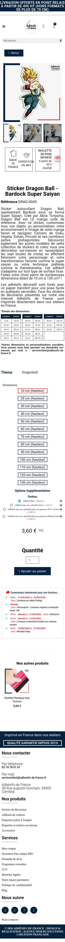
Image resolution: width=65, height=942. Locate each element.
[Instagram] (14, 910)
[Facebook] (5, 910)
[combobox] (28, 40)
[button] (4, 26)
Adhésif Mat (31, 501)
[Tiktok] (33, 910)
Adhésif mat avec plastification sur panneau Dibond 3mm (31, 517)
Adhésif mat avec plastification (31, 505)
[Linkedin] (24, 910)
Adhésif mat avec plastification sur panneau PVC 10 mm (31, 511)
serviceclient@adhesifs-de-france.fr (24, 777)
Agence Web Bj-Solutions (43, 931)
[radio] (32, 390)
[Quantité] (32, 560)
